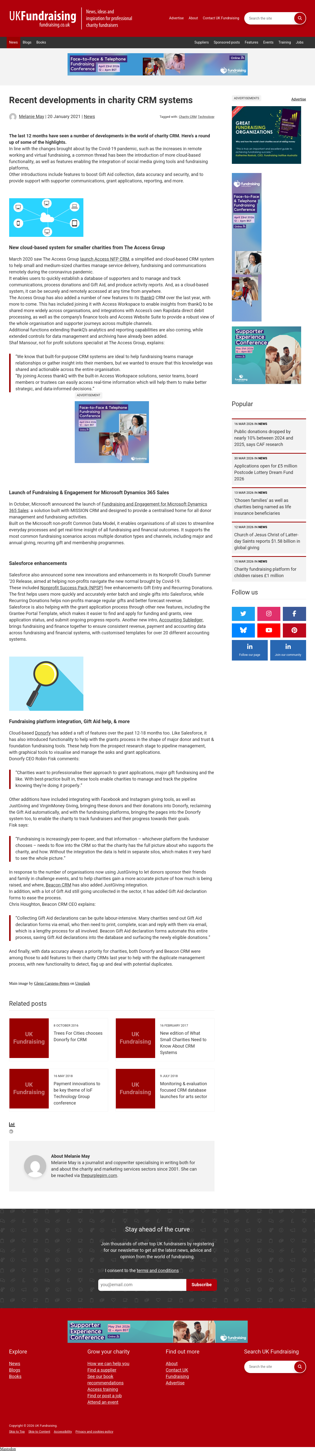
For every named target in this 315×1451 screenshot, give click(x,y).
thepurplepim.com (99, 1175)
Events (268, 42)
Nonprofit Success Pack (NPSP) (71, 588)
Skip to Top (17, 1431)
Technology (206, 116)
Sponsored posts (227, 42)
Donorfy (42, 733)
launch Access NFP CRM (104, 259)
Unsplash (82, 983)
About (193, 18)
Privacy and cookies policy (94, 1431)
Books (41, 42)
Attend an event (102, 1402)
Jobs (300, 42)
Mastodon (8, 1449)
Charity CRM (188, 116)
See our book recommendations (105, 1379)
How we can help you (108, 1363)
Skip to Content (39, 1431)
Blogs (27, 42)
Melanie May (31, 116)
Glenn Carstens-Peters (51, 983)
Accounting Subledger (181, 620)
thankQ (147, 298)
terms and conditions (158, 1270)
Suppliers (201, 42)
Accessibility (63, 1431)
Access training (102, 1389)
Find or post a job (104, 1396)
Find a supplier (101, 1370)
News (13, 42)
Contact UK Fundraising (221, 18)
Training (284, 42)
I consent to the (142, 1271)
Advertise (176, 18)
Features (251, 42)
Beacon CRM (58, 885)
